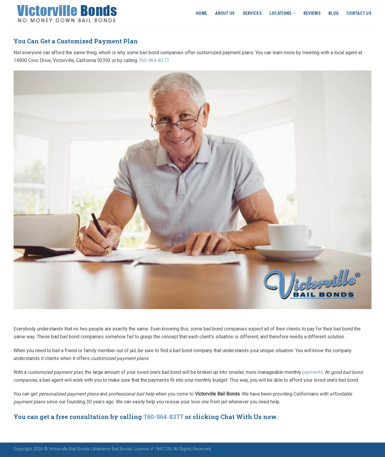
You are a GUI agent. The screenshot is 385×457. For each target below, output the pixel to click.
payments (312, 372)
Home (201, 13)
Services (252, 13)
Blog (333, 13)
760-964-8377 (153, 60)
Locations (283, 13)
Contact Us (358, 13)
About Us (225, 13)
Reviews (312, 13)
